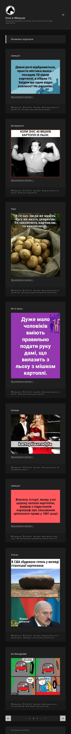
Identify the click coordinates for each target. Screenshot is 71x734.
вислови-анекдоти (50, 107)
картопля (47, 109)
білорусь (28, 638)
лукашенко (47, 638)
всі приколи (48, 467)
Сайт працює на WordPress (20, 730)
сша (53, 638)
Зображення (17, 107)
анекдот (26, 109)
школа (13, 539)
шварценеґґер (32, 193)
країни (19, 638)
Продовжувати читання (22, 97)
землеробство (39, 109)
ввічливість (24, 394)
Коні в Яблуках (15, 18)
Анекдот (15, 55)
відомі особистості (50, 191)
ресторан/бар (19, 706)
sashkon (38, 107)
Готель (14, 554)
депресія (33, 293)
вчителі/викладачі (25, 539)
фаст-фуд (45, 706)
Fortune (15, 410)
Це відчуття (17, 125)
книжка (51, 539)
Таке (13, 209)
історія (55, 536)
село (18, 109)
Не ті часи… (17, 308)
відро (32, 109)
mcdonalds (31, 706)
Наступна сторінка (63, 718)
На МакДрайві (18, 653)
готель (34, 638)
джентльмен (33, 394)
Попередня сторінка (8, 718)
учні (55, 539)
